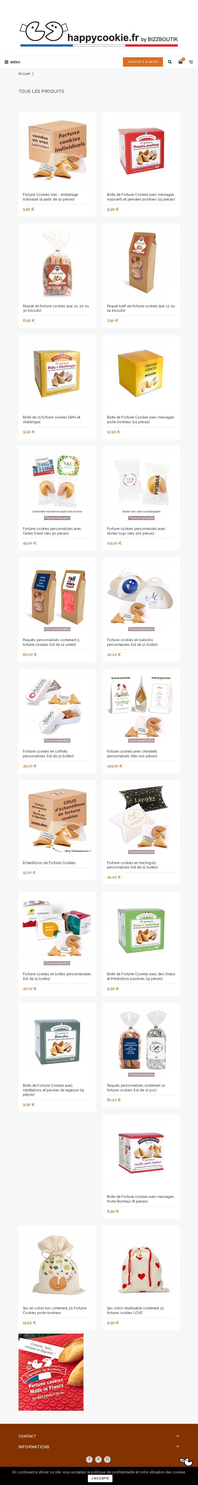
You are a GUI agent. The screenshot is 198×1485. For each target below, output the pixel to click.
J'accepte (100, 1478)
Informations (34, 1447)
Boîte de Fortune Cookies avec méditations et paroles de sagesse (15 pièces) (53, 1090)
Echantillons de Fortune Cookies (49, 863)
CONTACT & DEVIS (143, 62)
